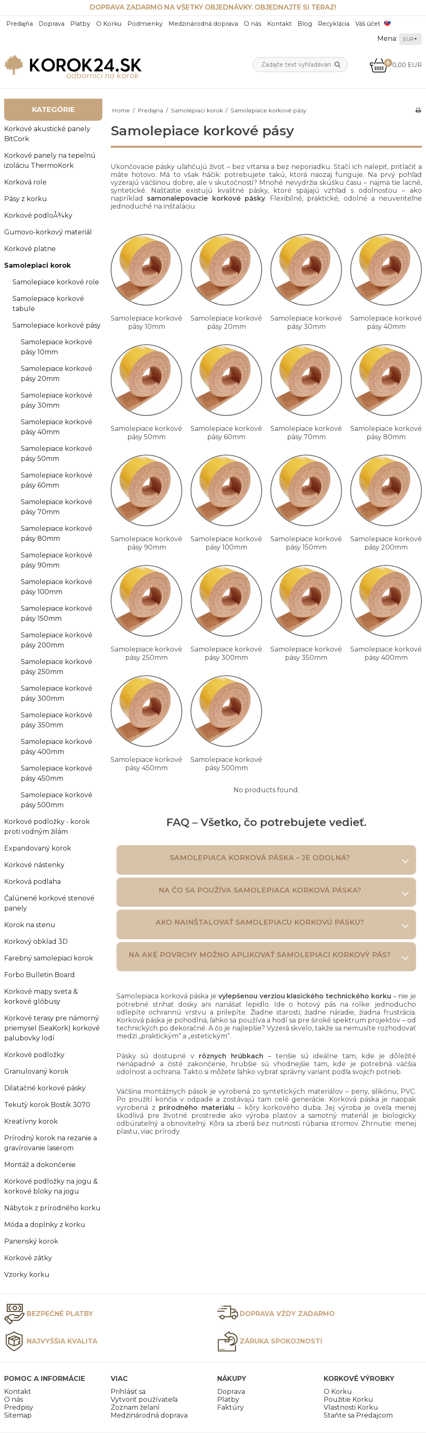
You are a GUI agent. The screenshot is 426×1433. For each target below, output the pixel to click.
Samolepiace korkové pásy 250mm (56, 667)
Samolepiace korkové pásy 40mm (56, 427)
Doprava (51, 23)
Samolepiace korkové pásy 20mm (56, 374)
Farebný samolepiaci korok (48, 958)
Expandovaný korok (37, 848)
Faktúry (230, 1407)
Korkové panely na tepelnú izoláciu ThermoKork (50, 160)
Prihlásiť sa (128, 1392)
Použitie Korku (348, 1399)
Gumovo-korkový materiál (48, 232)
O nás (252, 23)
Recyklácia (333, 23)
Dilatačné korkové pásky (45, 1088)
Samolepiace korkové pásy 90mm (56, 560)
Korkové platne (30, 249)
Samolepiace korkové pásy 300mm (56, 693)
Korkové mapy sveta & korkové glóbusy (41, 996)
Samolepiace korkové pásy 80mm (56, 533)
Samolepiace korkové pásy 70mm (56, 507)
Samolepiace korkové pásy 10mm (56, 347)
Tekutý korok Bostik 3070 (47, 1105)
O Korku (108, 23)
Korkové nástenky (34, 865)
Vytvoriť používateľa (144, 1399)
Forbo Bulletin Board (39, 975)
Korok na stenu (29, 925)
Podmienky (145, 23)
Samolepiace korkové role (55, 282)
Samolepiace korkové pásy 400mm (56, 747)
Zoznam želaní (135, 1407)
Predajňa (19, 23)
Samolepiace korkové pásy (56, 325)
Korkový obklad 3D (36, 941)
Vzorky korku (27, 1275)
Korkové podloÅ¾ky (38, 215)
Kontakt (279, 23)
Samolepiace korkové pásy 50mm (56, 454)
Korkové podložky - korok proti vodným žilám (47, 827)
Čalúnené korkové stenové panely (49, 903)
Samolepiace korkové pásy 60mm (56, 480)
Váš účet (367, 23)
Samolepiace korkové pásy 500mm (56, 800)
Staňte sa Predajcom (358, 1415)
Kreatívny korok (31, 1121)
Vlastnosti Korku (351, 1407)
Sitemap (18, 1415)
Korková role (25, 182)
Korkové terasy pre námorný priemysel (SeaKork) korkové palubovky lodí (52, 1028)
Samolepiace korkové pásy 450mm (56, 773)
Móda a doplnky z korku (44, 1225)
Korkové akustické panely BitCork (47, 134)
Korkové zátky (28, 1258)
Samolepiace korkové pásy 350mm (56, 720)
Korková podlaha (32, 882)
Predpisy (18, 1407)
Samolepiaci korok (37, 265)
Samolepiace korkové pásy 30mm (56, 400)
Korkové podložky (34, 1055)
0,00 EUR (395, 65)
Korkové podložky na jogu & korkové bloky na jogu (51, 1186)
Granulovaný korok (36, 1071)
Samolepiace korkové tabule (48, 304)
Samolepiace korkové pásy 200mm (56, 640)
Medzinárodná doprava (203, 23)
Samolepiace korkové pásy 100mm (56, 587)
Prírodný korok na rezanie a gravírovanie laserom (50, 1143)
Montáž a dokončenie (40, 1165)
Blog (304, 23)
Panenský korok (31, 1241)
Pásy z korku (25, 199)
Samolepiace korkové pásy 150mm (56, 613)
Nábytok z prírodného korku (52, 1208)
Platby (80, 23)
